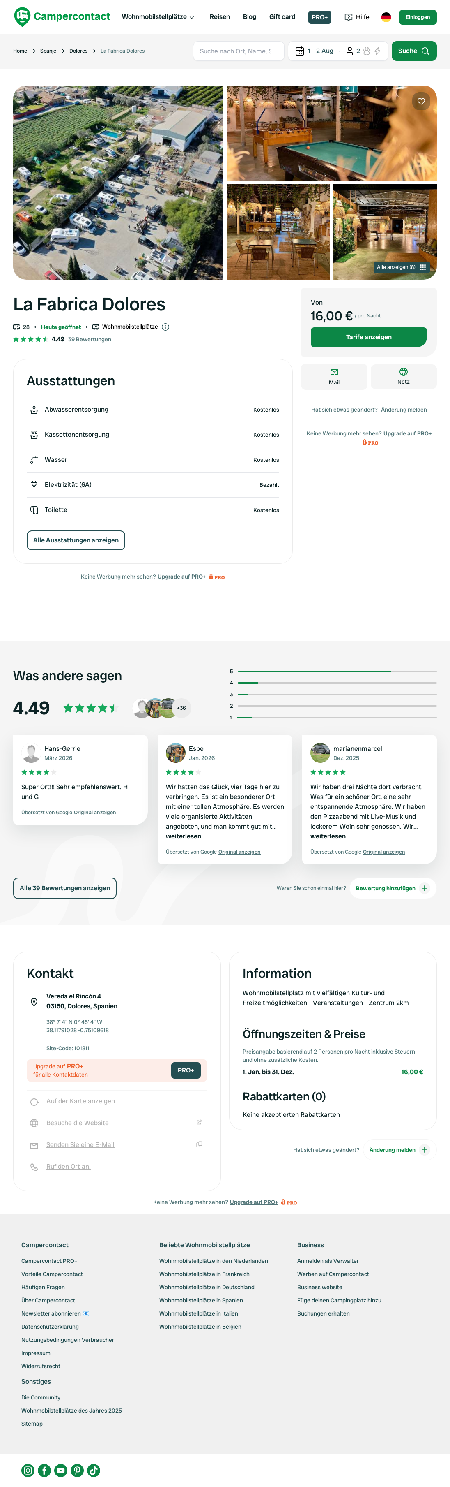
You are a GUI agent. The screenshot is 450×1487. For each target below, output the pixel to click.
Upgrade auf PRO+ (182, 576)
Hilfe (357, 17)
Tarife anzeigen (369, 337)
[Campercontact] (62, 17)
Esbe (196, 748)
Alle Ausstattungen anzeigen (76, 540)
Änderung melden (404, 409)
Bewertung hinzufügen (393, 888)
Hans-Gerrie (62, 748)
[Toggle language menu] (386, 17)
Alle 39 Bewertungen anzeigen (65, 888)
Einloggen (418, 17)
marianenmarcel (357, 748)
